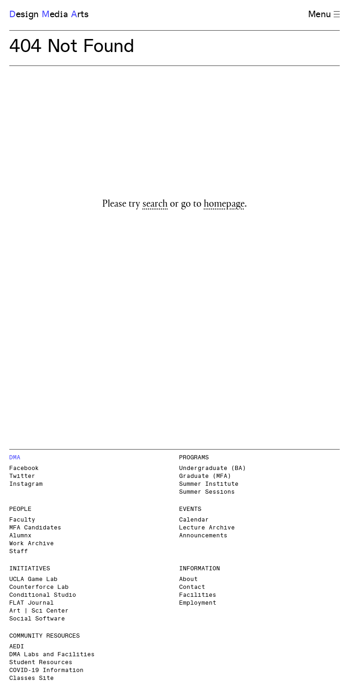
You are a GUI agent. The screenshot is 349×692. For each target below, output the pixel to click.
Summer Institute (209, 484)
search (155, 205)
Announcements (203, 536)
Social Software (37, 619)
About (188, 579)
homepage (224, 205)
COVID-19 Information (46, 670)
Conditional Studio (42, 595)
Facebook (24, 468)
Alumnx (20, 536)
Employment (197, 603)
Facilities (197, 595)
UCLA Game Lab (33, 579)
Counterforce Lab (39, 587)
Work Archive (31, 544)
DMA (14, 458)
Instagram (26, 484)
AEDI (16, 647)
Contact (192, 587)
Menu (324, 15)
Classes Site (31, 678)
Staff (18, 551)
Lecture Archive (207, 528)
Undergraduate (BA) (212, 468)
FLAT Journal (31, 603)
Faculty (22, 520)
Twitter (22, 476)
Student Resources (40, 662)
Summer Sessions (207, 492)
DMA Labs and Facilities (52, 655)
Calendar (194, 520)
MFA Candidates (35, 528)
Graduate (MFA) (205, 476)
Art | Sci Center (39, 611)
